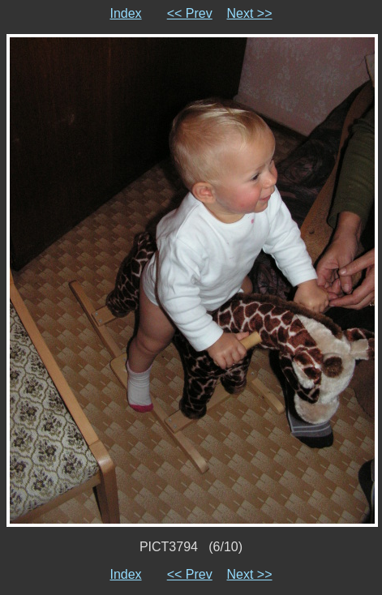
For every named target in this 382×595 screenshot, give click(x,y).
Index (125, 13)
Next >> (250, 13)
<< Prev (189, 13)
